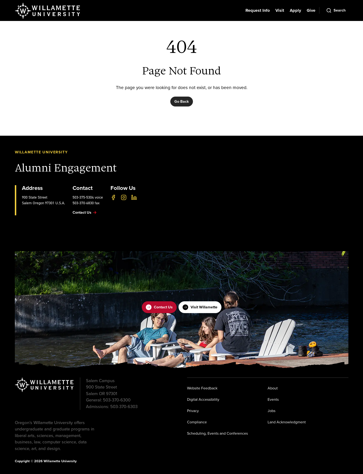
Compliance (197, 422)
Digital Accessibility (203, 399)
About (273, 388)
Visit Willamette (200, 307)
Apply (295, 10)
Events (273, 399)
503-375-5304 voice (88, 197)
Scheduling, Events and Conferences (217, 433)
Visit (279, 10)
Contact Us (159, 307)
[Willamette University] (48, 11)
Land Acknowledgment (287, 422)
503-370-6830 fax (86, 202)
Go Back (181, 101)
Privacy (193, 410)
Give (311, 10)
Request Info (257, 10)
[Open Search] (335, 10)
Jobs (271, 410)
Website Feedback (202, 388)
